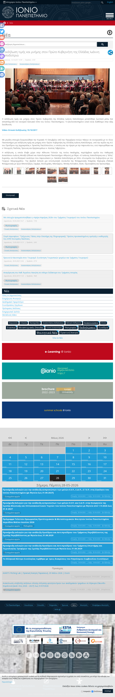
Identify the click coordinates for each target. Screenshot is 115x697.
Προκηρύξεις (35, 322)
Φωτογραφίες (11, 225)
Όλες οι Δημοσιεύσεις (11, 295)
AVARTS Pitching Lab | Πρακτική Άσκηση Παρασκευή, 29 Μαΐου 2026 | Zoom (36, 573)
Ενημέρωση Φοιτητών (11, 298)
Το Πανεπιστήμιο (13, 605)
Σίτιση (104, 322)
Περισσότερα (7, 682)
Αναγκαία (86, 691)
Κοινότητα (29, 605)
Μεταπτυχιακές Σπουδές (32, 327)
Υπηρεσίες (53, 605)
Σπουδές (40, 605)
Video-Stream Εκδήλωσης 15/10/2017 (19, 130)
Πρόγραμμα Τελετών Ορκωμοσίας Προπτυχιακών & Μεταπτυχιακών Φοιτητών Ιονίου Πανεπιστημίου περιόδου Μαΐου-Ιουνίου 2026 (56, 520)
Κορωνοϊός (14, 322)
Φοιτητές (84, 605)
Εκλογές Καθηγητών (74, 322)
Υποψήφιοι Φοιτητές (100, 605)
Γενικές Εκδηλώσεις (10, 64)
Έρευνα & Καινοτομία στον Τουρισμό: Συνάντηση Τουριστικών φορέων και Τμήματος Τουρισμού (45, 257)
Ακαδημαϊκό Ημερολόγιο (13, 302)
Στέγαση (24, 322)
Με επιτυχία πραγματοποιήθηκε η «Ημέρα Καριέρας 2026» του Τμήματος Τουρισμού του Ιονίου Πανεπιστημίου (51, 217)
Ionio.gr (58, 609)
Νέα (11, 23)
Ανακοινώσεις (91, 322)
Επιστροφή (10, 195)
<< (10, 437)
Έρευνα (65, 605)
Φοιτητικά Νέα (47, 333)
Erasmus (12, 327)
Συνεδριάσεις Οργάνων (12, 305)
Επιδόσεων (98, 691)
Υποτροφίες (71, 327)
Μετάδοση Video (9, 315)
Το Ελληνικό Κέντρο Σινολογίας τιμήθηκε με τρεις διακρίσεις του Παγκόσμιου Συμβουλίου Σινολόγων (56, 558)
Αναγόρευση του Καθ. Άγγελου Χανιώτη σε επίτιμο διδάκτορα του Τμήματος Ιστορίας (40, 272)
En (110, 2)
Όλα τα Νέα (57, 338)
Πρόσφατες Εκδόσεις (11, 308)
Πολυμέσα (27, 526)
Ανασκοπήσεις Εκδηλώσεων (29, 64)
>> (105, 437)
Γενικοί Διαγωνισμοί (54, 327)
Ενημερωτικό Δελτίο (11, 311)
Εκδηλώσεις (88, 327)
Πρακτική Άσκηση (69, 332)
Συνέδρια (104, 327)
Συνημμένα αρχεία (12, 496)
